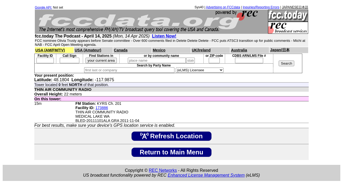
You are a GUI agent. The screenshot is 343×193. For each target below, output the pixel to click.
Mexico (159, 50)
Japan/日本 (279, 50)
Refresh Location (171, 136)
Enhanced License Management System (206, 175)
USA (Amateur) (88, 50)
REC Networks (163, 170)
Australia (239, 50)
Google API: (43, 7)
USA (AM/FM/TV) (50, 50)
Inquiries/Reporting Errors (261, 7)
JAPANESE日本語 (295, 7)
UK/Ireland (201, 50)
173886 (101, 108)
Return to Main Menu (171, 152)
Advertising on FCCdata (223, 7)
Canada (121, 50)
